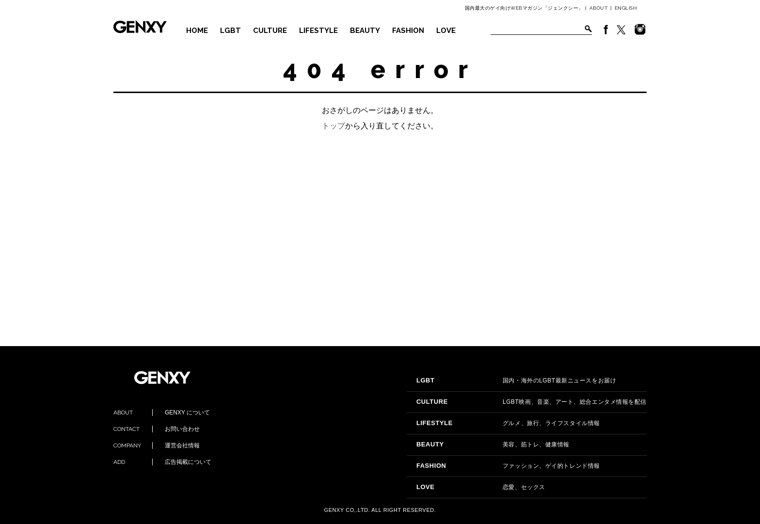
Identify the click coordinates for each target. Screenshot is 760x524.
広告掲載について (162, 462)
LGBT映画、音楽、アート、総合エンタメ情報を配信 (531, 401)
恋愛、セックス (480, 487)
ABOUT (598, 8)
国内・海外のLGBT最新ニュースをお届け (516, 380)
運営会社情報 (156, 445)
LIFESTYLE (318, 30)
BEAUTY (365, 30)
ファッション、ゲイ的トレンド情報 (508, 465)
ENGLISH (626, 8)
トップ (333, 126)
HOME (197, 30)
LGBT (230, 30)
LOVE (446, 30)
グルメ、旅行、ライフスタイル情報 (508, 423)
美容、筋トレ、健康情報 (493, 444)
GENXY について (161, 412)
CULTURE (270, 30)
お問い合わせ (156, 429)
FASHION (408, 30)
